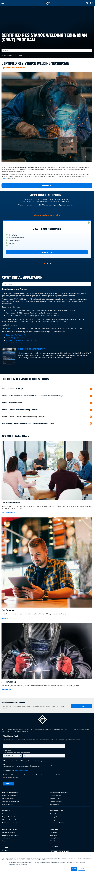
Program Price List (7, 804)
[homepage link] (47, 719)
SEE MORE (5, 618)
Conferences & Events (8, 832)
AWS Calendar (6, 838)
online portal (12, 328)
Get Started (46, 185)
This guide (21, 353)
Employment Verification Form (16, 335)
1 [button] (45, 263)
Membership (6, 811)
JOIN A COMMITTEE (7, 513)
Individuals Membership (9, 814)
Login (87, 2)
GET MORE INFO (6, 690)
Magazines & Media (55, 798)
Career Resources (56, 811)
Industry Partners (55, 838)
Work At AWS (54, 847)
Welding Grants (54, 820)
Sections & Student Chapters (10, 835)
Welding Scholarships (56, 817)
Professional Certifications (13, 56)
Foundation (53, 832)
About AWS (54, 829)
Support (5, 847)
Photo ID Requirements (14, 343)
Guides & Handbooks (56, 801)
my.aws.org (31, 199)
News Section (54, 844)
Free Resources (54, 804)
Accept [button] (74, 868)
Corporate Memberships (9, 817)
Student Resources (55, 814)
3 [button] (50, 263)
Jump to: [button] (5, 50)
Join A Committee (55, 841)
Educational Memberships (9, 820)
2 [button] (47, 263)
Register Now (47, 239)
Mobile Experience (7, 841)
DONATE (81, 706)
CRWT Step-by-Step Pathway (31, 349)
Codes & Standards (55, 795)
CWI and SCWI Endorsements (10, 801)
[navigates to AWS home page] (47, 4)
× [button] (91, 855)
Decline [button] (82, 868)
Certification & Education (11, 793)
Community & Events (9, 829)
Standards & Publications (59, 793)
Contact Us (5, 850)
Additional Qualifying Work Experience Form (21, 340)
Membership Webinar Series (10, 822)
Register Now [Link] (47, 252)
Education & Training (8, 798)
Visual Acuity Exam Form (14, 338)
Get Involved (53, 835)
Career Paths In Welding (57, 822)
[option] (47, 239)
